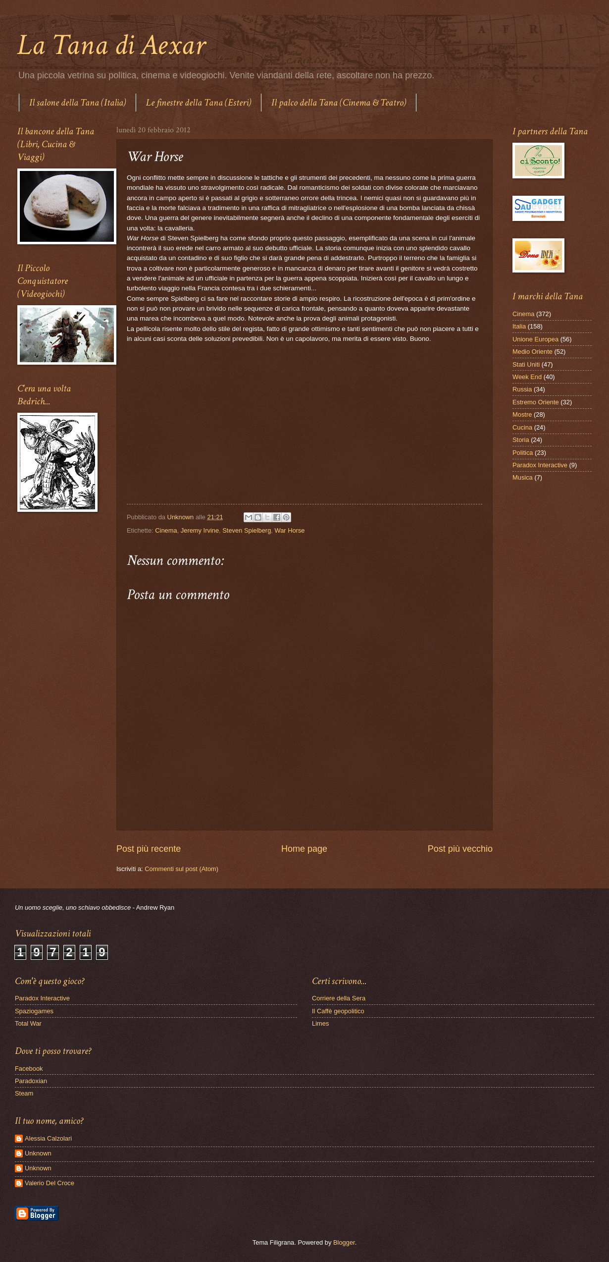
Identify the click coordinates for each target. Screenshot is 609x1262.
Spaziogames (34, 1011)
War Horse (289, 530)
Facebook (29, 1068)
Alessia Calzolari (48, 1138)
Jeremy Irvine (200, 530)
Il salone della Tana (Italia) (77, 102)
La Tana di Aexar (111, 45)
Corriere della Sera (338, 998)
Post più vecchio (460, 849)
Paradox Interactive (539, 465)
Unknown (38, 1153)
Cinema (166, 530)
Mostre (522, 414)
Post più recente (148, 849)
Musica (522, 477)
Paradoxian (31, 1081)
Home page (304, 849)
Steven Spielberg (246, 530)
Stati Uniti (526, 364)
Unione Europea (535, 339)
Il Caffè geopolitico (338, 1011)
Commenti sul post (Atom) (181, 869)
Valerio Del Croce (49, 1183)
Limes (320, 1023)
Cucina (522, 427)
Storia (520, 439)
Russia (522, 389)
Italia (519, 326)
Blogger (344, 1242)
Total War (28, 1023)
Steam (24, 1093)
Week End (527, 377)
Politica (522, 452)
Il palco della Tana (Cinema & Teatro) (338, 102)
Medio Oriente (532, 351)
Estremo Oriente (535, 402)
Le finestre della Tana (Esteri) (198, 102)
